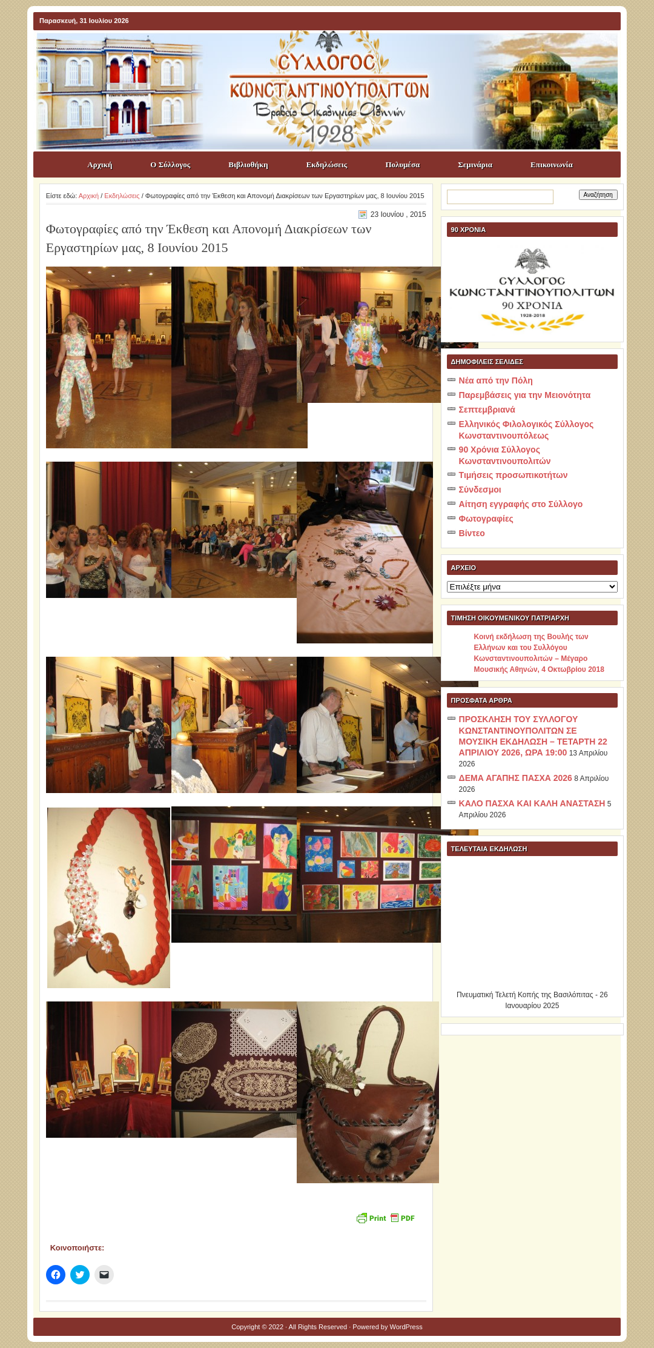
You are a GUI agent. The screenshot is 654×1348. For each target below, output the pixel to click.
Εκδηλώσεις (327, 164)
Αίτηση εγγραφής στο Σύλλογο (521, 504)
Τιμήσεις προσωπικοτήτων (513, 475)
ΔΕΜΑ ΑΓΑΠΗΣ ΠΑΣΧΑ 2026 (515, 778)
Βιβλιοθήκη (248, 164)
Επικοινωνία (551, 164)
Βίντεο (472, 533)
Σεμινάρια (475, 164)
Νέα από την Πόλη (496, 380)
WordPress (406, 1326)
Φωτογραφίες (486, 518)
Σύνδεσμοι (480, 489)
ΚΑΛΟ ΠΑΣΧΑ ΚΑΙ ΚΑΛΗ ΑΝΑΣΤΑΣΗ (532, 803)
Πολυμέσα (402, 164)
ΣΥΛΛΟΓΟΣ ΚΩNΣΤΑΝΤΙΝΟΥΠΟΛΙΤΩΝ (333, 52)
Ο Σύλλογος (170, 164)
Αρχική (99, 164)
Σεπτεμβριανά (487, 409)
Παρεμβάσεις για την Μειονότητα (525, 395)
